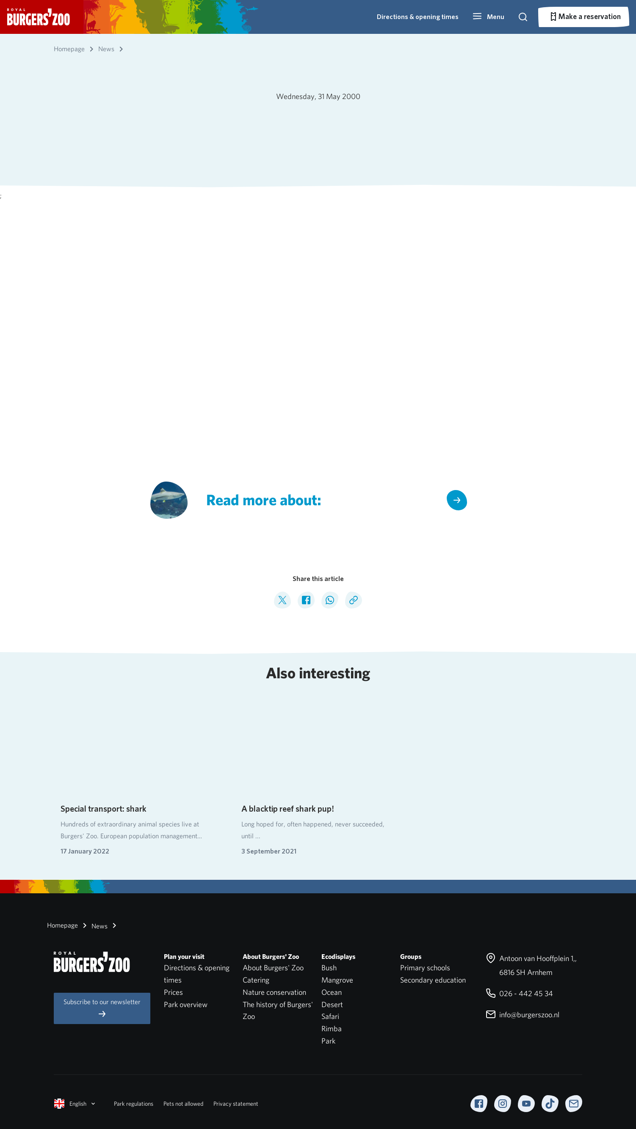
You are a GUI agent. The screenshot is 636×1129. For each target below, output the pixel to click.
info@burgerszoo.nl (522, 1014)
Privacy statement (235, 1103)
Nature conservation (274, 992)
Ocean (331, 992)
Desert (332, 1004)
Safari (330, 1016)
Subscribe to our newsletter (102, 1008)
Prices (173, 992)
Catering (256, 980)
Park (328, 1041)
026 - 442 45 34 (519, 993)
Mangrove (337, 980)
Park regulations (133, 1103)
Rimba (331, 1028)
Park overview (185, 1004)
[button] (488, 17)
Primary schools (425, 967)
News (94, 925)
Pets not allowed (183, 1103)
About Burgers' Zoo (273, 967)
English (75, 1104)
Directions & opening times (418, 16)
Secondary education (433, 980)
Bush (329, 967)
